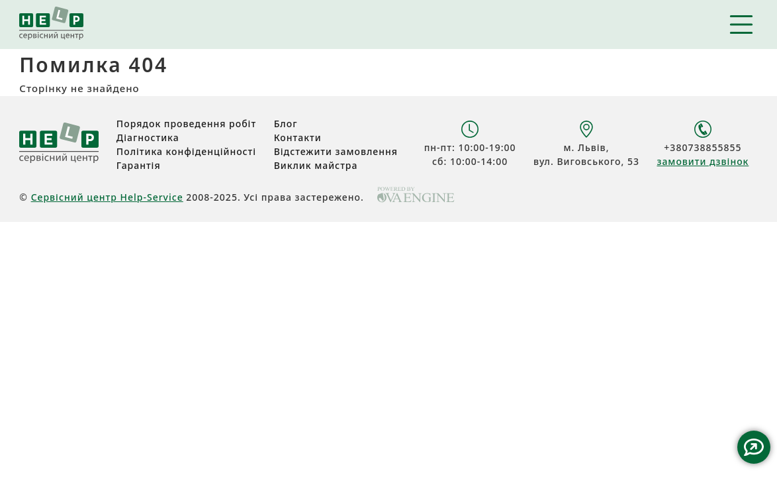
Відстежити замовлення (336, 151)
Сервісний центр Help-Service (107, 197)
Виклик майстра (316, 165)
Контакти (298, 137)
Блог (286, 123)
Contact (753, 447)
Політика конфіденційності (186, 151)
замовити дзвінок (703, 161)
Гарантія (138, 165)
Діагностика (147, 137)
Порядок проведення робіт (186, 123)
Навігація (741, 24)
